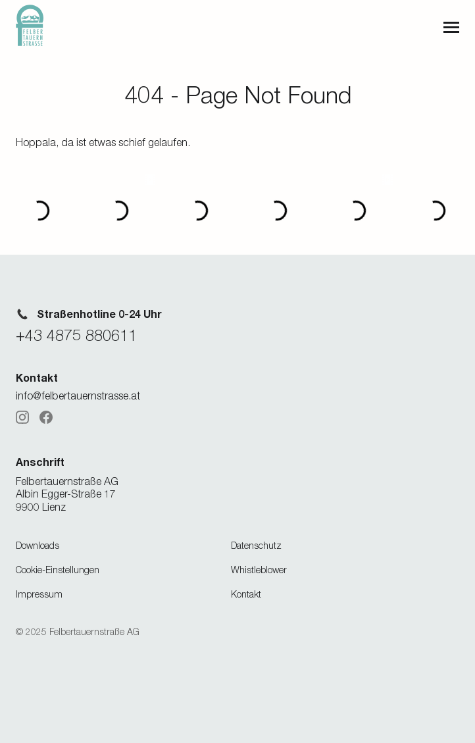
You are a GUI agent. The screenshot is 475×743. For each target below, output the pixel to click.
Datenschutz (256, 545)
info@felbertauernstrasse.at (78, 395)
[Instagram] (22, 417)
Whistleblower (259, 569)
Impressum (39, 594)
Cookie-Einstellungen (57, 569)
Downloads (37, 545)
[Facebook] (46, 417)
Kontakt (246, 594)
